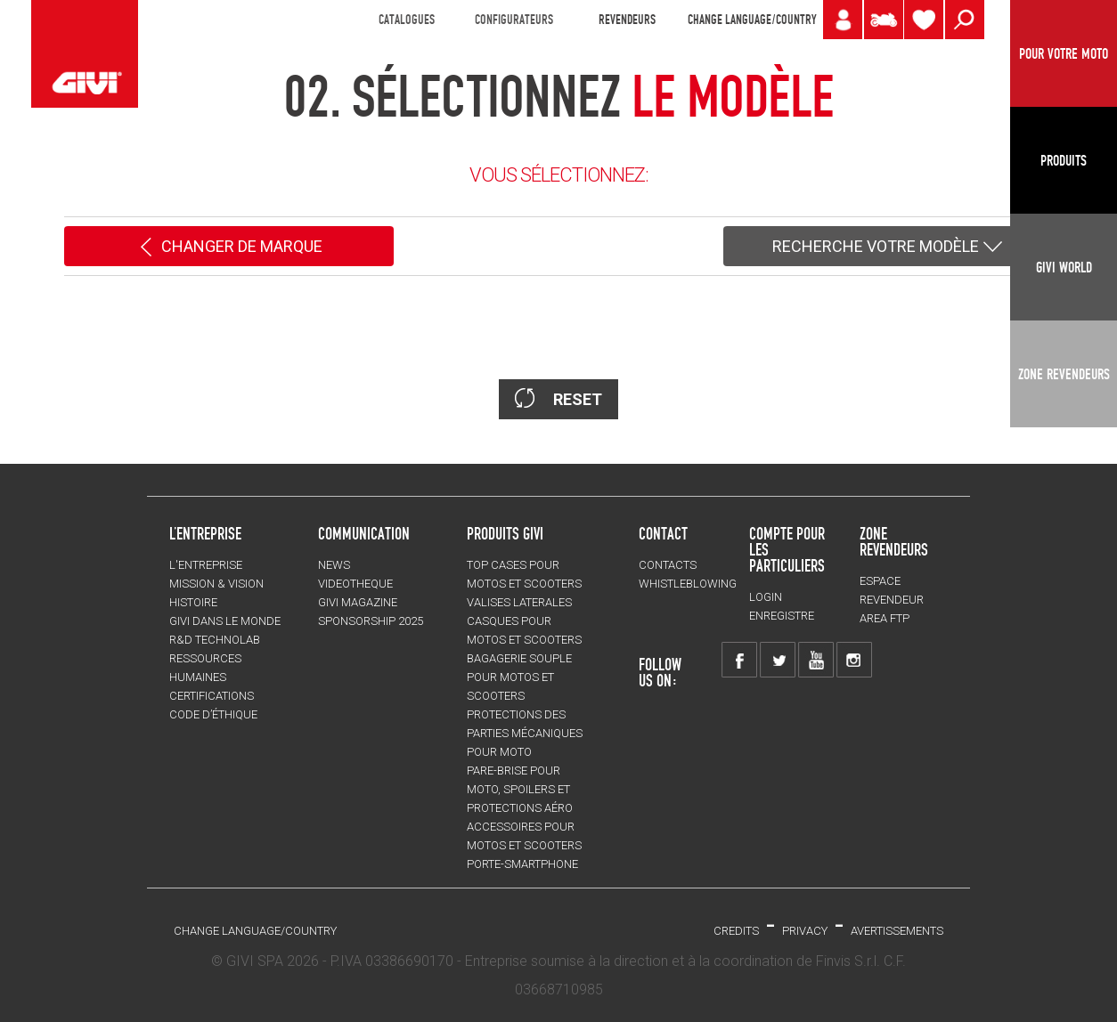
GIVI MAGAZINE (357, 602)
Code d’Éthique (213, 714)
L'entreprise (205, 565)
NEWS (334, 565)
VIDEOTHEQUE (355, 583)
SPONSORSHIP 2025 (370, 621)
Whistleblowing (688, 583)
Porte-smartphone (522, 864)
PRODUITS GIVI (505, 533)
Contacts (668, 565)
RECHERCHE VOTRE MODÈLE (888, 247)
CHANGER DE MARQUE (229, 247)
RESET (558, 398)
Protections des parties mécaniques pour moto (525, 733)
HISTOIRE (193, 602)
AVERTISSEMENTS (897, 930)
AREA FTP (884, 618)
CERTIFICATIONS (211, 695)
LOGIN (765, 597)
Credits (736, 930)
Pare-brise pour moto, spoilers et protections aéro (520, 789)
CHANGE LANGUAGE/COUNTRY (752, 20)
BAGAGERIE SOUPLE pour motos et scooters (519, 677)
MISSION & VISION (216, 583)
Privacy (805, 930)
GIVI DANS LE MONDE (225, 621)
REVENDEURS (627, 20)
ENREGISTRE (781, 615)
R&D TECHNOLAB (214, 639)
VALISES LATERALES (519, 602)
